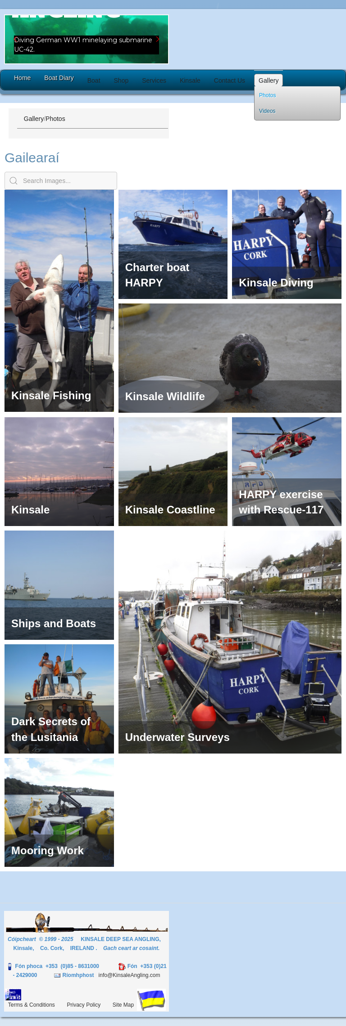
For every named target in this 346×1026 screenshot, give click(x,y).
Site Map (123, 1005)
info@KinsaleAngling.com (129, 975)
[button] (86, 39)
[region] (86, 39)
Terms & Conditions (31, 1005)
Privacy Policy (84, 1005)
